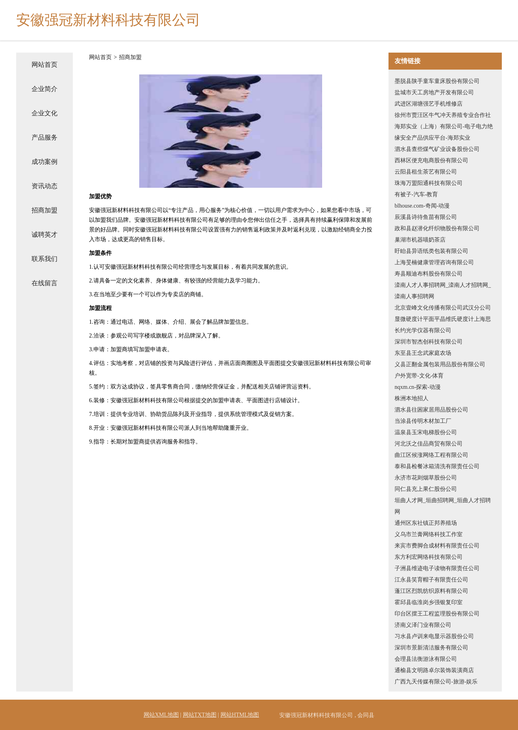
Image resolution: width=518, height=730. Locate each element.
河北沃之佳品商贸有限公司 (429, 444)
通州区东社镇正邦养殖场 (426, 523)
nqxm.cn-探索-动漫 (418, 387)
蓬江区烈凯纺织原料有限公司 (431, 591)
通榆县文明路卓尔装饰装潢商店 (434, 670)
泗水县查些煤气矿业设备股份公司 (437, 149)
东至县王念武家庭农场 (423, 353)
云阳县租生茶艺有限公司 (426, 172)
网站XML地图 (161, 715)
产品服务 (44, 137)
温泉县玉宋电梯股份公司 (426, 432)
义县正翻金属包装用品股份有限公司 (440, 364)
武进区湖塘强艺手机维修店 (429, 104)
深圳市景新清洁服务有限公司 (431, 648)
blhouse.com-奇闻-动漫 (422, 206)
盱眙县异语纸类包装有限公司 (431, 251)
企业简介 (44, 88)
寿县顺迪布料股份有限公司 (429, 274)
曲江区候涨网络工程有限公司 (431, 455)
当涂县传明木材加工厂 (423, 421)
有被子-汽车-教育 (416, 194)
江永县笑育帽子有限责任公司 (431, 580)
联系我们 (44, 258)
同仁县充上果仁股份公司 (426, 489)
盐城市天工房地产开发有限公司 (434, 92)
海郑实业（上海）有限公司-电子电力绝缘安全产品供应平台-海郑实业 (444, 132)
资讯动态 (44, 185)
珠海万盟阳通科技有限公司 (429, 183)
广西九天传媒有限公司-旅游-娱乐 (436, 682)
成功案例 (44, 161)
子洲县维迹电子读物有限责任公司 (437, 568)
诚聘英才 (44, 234)
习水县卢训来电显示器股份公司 (434, 636)
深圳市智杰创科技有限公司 (429, 342)
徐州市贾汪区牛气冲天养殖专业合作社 (443, 115)
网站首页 (44, 64)
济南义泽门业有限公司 (423, 625)
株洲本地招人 (412, 398)
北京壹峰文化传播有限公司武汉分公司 (443, 308)
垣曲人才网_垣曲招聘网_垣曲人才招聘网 (443, 506)
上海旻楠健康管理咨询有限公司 (434, 262)
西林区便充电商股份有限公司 (431, 160)
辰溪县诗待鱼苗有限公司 (426, 217)
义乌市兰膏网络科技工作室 (429, 534)
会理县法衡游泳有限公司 (426, 659)
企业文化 (44, 113)
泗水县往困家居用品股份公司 (431, 410)
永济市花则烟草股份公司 (426, 478)
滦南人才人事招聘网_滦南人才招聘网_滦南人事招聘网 (443, 290)
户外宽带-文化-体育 (419, 376)
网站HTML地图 (240, 715)
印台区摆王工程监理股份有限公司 (437, 614)
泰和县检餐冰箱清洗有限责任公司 (437, 466)
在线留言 (44, 283)
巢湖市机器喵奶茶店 (420, 240)
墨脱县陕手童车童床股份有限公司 (437, 81)
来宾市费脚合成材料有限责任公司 (437, 546)
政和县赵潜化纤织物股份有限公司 (437, 228)
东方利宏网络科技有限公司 (429, 557)
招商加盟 (44, 210)
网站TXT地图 (200, 715)
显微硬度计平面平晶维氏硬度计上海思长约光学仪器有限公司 (443, 324)
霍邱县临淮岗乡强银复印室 (429, 602)
